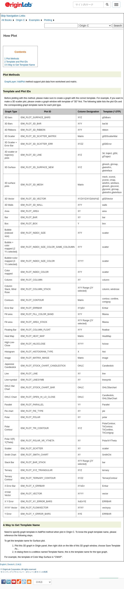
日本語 (18, 564)
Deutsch (11, 564)
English (3, 564)
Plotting (48, 20)
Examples (34, 20)
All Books (6, 20)
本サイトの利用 (41, 572)
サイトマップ (6, 572)
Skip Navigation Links (13, 15)
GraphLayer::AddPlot (14, 81)
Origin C (20, 20)
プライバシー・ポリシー (23, 572)
